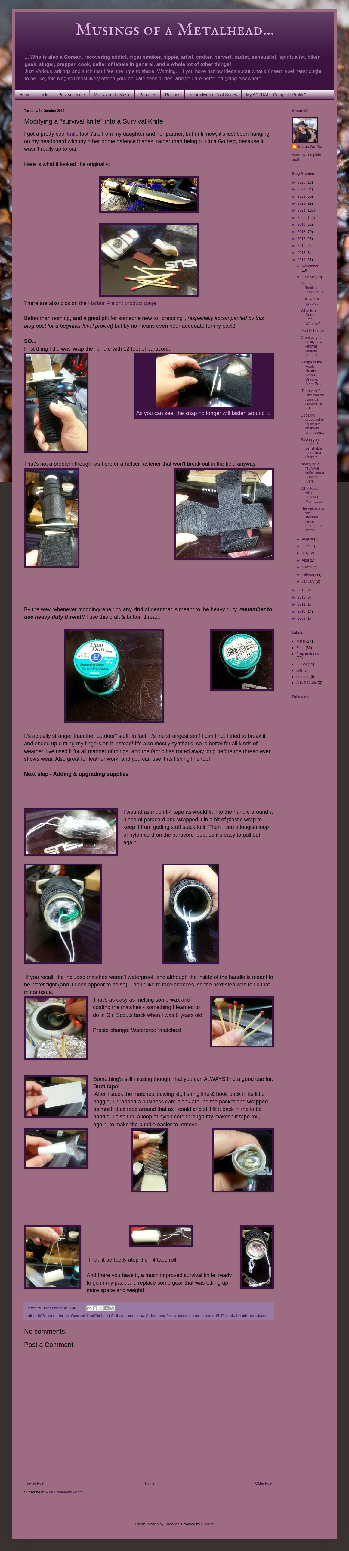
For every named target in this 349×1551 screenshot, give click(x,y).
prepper (194, 1315)
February (309, 574)
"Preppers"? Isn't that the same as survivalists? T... (313, 400)
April (306, 560)
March (307, 567)
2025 (302, 182)
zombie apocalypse (253, 1315)
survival (231, 1315)
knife (73, 134)
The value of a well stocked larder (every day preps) (312, 519)
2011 (302, 604)
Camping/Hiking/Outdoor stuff (92, 1315)
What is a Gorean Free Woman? (310, 317)
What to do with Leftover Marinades (311, 495)
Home (24, 94)
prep (161, 1315)
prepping (208, 1315)
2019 (302, 224)
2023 (302, 196)
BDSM (301, 664)
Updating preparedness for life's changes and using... (312, 424)
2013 (302, 590)
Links (44, 94)
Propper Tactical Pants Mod (312, 288)
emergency (136, 1315)
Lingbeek (171, 1524)
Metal (300, 641)
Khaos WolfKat (310, 147)
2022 (302, 203)
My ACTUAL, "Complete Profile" (276, 94)
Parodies (147, 94)
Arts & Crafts (306, 683)
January (309, 581)
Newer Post (35, 1483)
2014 (302, 260)
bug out (52, 1315)
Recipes (173, 94)
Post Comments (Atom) (65, 1492)
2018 (302, 232)
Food (300, 648)
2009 (302, 618)
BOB (41, 1315)
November (310, 266)
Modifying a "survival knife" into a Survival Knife (312, 473)
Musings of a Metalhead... (149, 30)
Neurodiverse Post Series (213, 94)
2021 (302, 210)
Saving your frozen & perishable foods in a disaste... (311, 448)
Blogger (207, 1524)
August (308, 539)
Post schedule (71, 94)
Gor (299, 670)
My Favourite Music (112, 94)
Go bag (151, 1315)
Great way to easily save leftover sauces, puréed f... (312, 346)
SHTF (220, 1315)
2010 (302, 611)
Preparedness (177, 1315)
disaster (120, 1315)
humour (302, 677)
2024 (302, 189)
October (309, 277)
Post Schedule (312, 331)
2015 (302, 253)
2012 (302, 597)
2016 (302, 246)
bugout (64, 1315)
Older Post (263, 1483)
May (306, 553)
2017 (302, 239)
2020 (302, 218)
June (306, 546)
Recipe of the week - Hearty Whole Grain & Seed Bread (312, 373)
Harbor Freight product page (122, 303)
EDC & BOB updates (310, 301)
